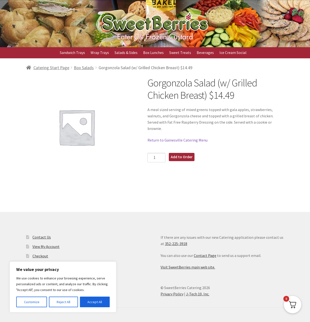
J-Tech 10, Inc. (197, 294)
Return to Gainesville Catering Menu (177, 140)
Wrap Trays (100, 52)
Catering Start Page (51, 67)
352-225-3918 (176, 243)
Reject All (63, 302)
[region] (63, 287)
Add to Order (182, 156)
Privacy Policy (172, 294)
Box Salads (84, 67)
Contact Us (41, 237)
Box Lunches (153, 52)
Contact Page (205, 255)
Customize (31, 302)
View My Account (46, 246)
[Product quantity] (156, 157)
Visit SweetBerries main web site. (188, 267)
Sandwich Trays (72, 52)
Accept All (94, 302)
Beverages (205, 52)
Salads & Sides (126, 52)
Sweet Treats (180, 52)
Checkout (40, 256)
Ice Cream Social (233, 52)
